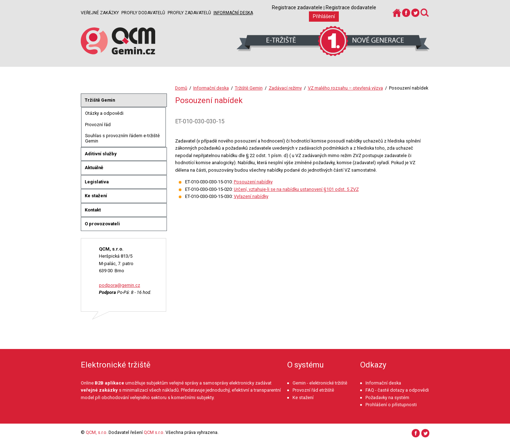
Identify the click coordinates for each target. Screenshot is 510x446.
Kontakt (93, 210)
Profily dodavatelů (143, 12)
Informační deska (233, 12)
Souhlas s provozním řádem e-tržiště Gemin (122, 138)
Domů (181, 88)
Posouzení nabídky (253, 181)
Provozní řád (98, 124)
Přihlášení (324, 16)
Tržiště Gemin (249, 88)
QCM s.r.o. (154, 432)
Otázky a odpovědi (104, 113)
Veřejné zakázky (100, 12)
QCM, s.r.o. (96, 432)
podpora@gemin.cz (119, 285)
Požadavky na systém (387, 397)
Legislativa (97, 181)
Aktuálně (94, 167)
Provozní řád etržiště (313, 390)
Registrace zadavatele (297, 7)
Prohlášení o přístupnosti (391, 404)
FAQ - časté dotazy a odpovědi (397, 390)
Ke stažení (96, 195)
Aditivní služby (100, 153)
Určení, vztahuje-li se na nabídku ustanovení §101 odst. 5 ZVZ (296, 189)
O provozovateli (102, 223)
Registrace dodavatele (351, 7)
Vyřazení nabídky (251, 196)
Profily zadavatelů (189, 12)
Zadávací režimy (285, 88)
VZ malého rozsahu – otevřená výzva (345, 88)
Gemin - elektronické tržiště (320, 383)
